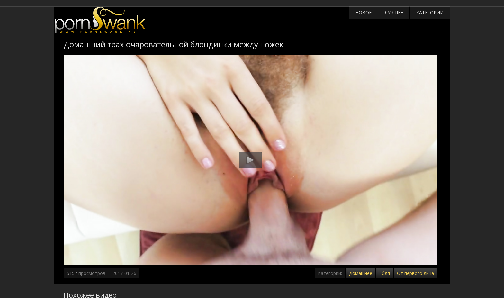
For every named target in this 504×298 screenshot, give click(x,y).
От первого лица (415, 273)
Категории (430, 12)
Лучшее (394, 12)
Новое (364, 12)
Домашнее (360, 273)
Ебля (384, 273)
